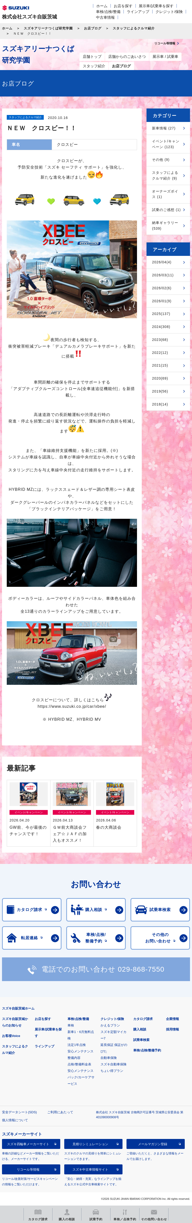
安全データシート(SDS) (19, 1112)
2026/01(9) (162, 301)
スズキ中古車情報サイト (90, 1169)
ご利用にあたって (60, 1112)
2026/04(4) (162, 262)
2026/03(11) (163, 275)
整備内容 (74, 1058)
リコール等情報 (28, 1169)
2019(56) (160, 391)
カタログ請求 (143, 1019)
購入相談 (139, 1029)
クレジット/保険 (169, 11)
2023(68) (160, 340)
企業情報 (172, 1019)
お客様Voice (11, 1036)
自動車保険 (108, 1058)
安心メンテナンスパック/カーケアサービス (81, 1077)
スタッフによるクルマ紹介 (134, 28)
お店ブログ (93, 28)
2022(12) (160, 353)
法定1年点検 (77, 1045)
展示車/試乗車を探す (156, 6)
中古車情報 (105, 17)
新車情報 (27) (164, 128)
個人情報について (15, 1120)
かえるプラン (110, 1025)
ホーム (102, 6)
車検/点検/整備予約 (147, 1050)
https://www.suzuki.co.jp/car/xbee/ (72, 706)
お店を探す (123, 6)
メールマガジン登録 (152, 1144)
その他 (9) (161, 160)
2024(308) (161, 327)
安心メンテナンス (81, 1051)
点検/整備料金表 (79, 1064)
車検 (71, 1025)
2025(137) (161, 314)
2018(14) (160, 404)
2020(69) (160, 378)
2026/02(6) (162, 288)
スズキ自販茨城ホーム (18, 1008)
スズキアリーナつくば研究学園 (48, 28)
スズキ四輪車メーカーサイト (28, 1144)
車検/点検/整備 (108, 11)
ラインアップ (138, 11)
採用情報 (172, 1029)
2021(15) (160, 365)
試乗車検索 (141, 1040)
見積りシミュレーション (90, 1144)
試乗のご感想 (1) (166, 210)
